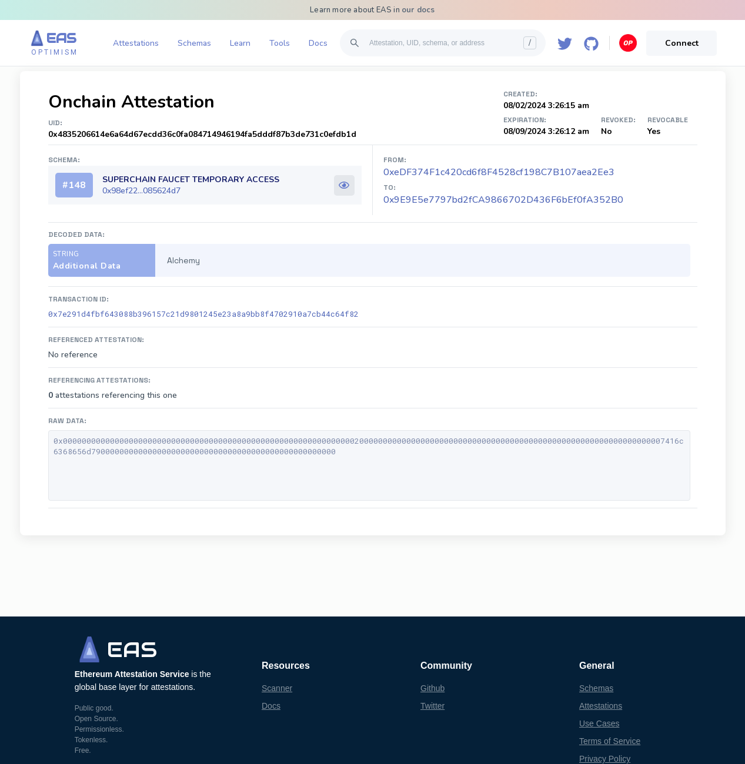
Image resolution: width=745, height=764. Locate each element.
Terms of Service (609, 741)
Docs (318, 43)
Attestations (136, 43)
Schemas (194, 43)
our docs (418, 10)
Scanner (277, 688)
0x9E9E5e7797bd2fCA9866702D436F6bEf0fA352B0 (503, 199)
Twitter (432, 706)
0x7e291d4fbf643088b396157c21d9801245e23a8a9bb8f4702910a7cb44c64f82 (203, 314)
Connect (682, 43)
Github (432, 688)
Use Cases (599, 723)
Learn (240, 43)
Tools (279, 43)
